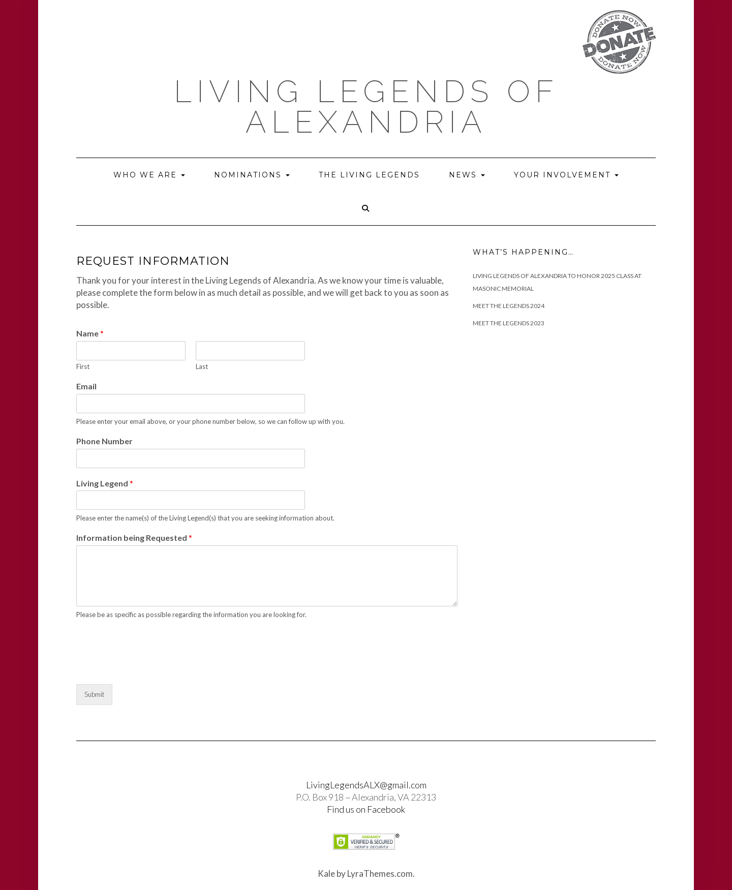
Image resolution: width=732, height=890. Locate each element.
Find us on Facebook (366, 809)
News (467, 174)
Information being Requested (134, 537)
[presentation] (153, 667)
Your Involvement (566, 174)
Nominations (252, 174)
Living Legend (104, 483)
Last (202, 366)
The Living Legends (369, 174)
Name (90, 333)
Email (86, 386)
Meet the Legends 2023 (508, 323)
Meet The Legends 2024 (508, 306)
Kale (326, 873)
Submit (94, 694)
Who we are (149, 174)
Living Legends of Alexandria (366, 107)
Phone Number (104, 441)
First (82, 366)
